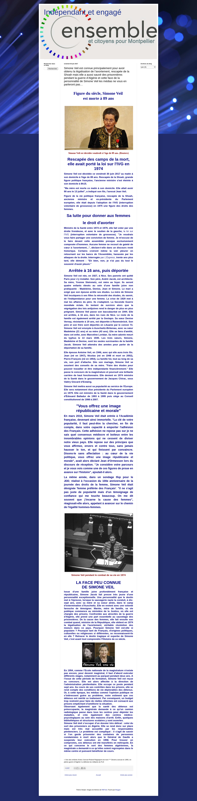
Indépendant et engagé (82, 12)
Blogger (117, 790)
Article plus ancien (126, 775)
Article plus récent (71, 775)
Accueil (98, 775)
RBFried (104, 790)
